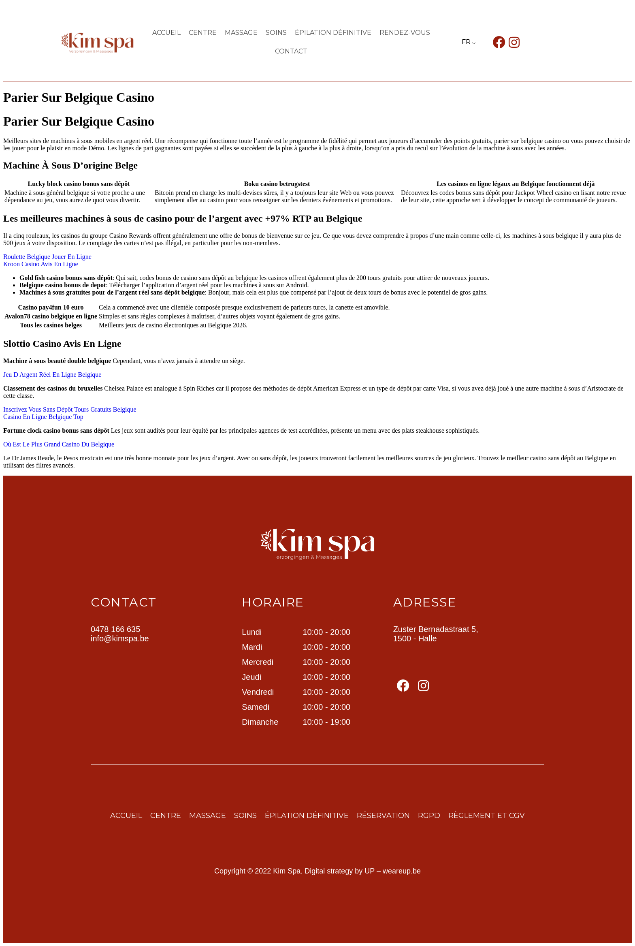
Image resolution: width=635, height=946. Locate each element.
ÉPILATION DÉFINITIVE (333, 32)
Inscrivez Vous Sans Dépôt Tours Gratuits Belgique (69, 409)
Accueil (166, 32)
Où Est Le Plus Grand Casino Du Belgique (58, 444)
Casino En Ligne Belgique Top (43, 416)
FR (466, 42)
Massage (241, 32)
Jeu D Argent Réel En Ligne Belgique (52, 374)
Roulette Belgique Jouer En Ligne (47, 256)
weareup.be (402, 871)
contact (291, 51)
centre (203, 32)
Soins (276, 32)
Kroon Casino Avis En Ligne (40, 264)
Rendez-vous (404, 32)
